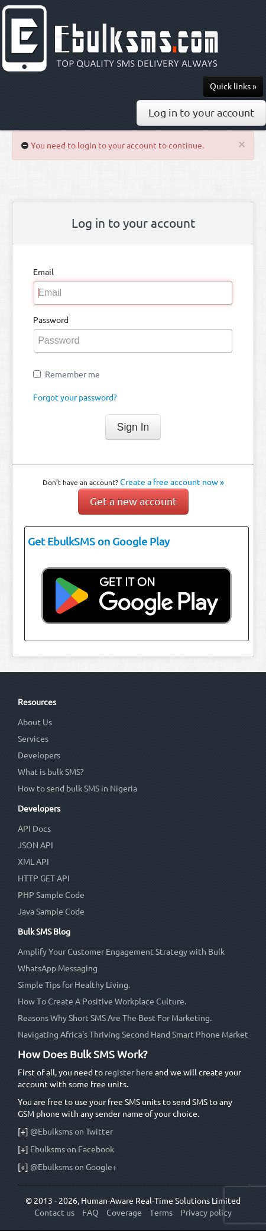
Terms (161, 1212)
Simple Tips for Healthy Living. (74, 985)
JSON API (35, 845)
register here (129, 1072)
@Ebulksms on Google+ (73, 1167)
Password (51, 320)
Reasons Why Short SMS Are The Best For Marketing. (115, 1018)
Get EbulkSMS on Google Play (99, 541)
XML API (33, 862)
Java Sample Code (51, 911)
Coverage (124, 1212)
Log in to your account (201, 112)
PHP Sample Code (51, 895)
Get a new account (133, 501)
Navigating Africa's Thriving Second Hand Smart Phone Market (133, 1034)
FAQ (90, 1212)
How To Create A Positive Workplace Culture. (102, 1001)
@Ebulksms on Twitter (71, 1131)
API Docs (34, 828)
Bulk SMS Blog (44, 931)
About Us (35, 722)
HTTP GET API (44, 878)
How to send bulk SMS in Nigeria (77, 788)
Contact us (54, 1212)
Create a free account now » (172, 482)
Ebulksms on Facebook (72, 1149)
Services (33, 739)
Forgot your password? (75, 397)
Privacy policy (206, 1212)
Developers (39, 755)
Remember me (72, 374)
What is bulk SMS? (51, 772)
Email (43, 272)
